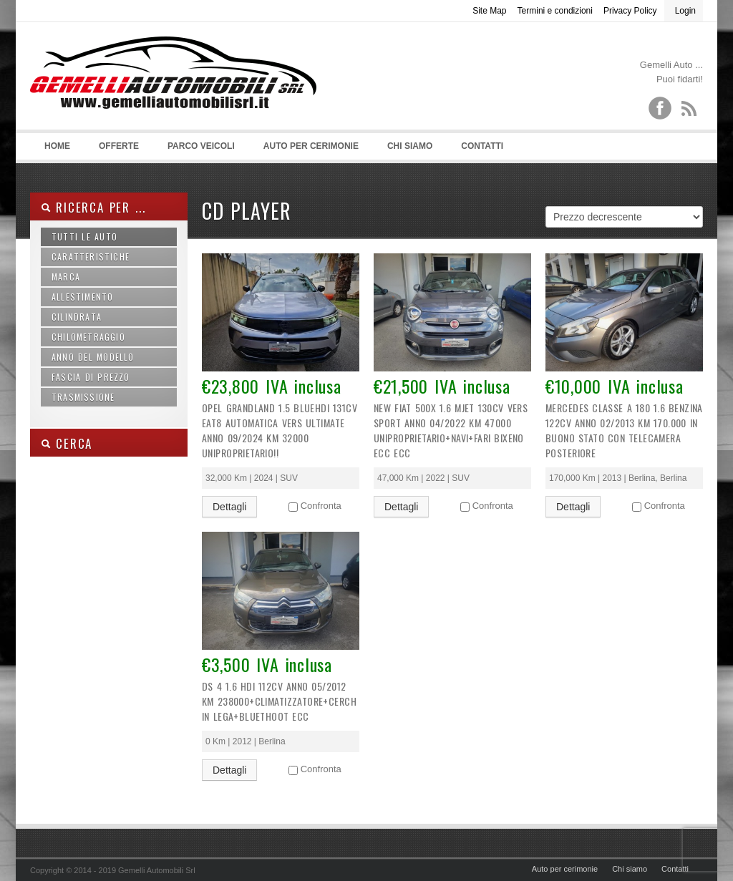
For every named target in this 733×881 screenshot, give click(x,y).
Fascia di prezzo (91, 377)
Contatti (482, 146)
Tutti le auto (84, 236)
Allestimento (82, 297)
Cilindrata (77, 317)
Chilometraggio (88, 337)
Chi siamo (409, 146)
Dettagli (229, 506)
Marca (66, 277)
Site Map (489, 11)
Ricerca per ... (93, 207)
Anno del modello (93, 357)
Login (685, 11)
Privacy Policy (630, 11)
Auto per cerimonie (311, 146)
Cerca (66, 443)
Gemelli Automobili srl (173, 93)
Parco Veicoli (201, 146)
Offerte (119, 146)
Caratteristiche (91, 256)
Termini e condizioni (555, 11)
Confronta (321, 505)
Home (57, 146)
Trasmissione (83, 397)
